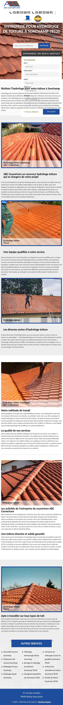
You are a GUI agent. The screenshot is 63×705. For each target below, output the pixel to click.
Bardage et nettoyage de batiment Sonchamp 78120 (32, 666)
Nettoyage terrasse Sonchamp (10, 668)
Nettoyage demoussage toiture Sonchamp (31, 655)
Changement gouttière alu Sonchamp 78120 (32, 676)
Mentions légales (44, 702)
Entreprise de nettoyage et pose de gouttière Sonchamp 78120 (52, 657)
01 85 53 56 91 (20, 12)
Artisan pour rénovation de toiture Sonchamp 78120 (53, 670)
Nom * (26, 63)
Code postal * (28, 71)
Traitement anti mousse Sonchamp (10, 661)
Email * (26, 79)
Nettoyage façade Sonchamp (9, 676)
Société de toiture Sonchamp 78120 (51, 679)
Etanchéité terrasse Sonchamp (10, 654)
